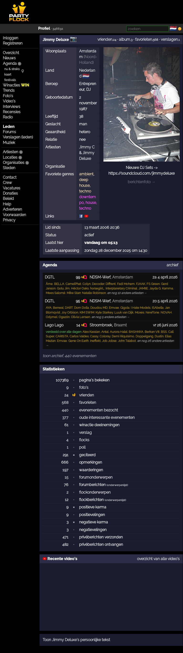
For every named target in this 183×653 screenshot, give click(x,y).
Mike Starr (74, 293)
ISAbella (157, 307)
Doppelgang (144, 336)
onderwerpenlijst (117, 485)
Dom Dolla (81, 307)
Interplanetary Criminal (121, 288)
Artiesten (10, 152)
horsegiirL (97, 288)
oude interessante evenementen (107, 417)
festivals (10, 80)
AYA (48, 307)
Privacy (9, 220)
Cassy (94, 336)
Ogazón (64, 317)
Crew (7, 182)
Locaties (10, 157)
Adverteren (12, 209)
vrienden (104, 39)
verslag (85, 432)
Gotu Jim (63, 288)
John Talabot (127, 341)
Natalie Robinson (94, 293)
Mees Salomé (55, 293)
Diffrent (111, 284)
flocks (84, 440)
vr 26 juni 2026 (165, 325)
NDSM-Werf (100, 277)
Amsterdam (122, 277)
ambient (86, 174)
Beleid (8, 198)
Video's (9, 101)
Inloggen (10, 38)
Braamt (120, 325)
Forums (9, 132)
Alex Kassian (91, 332)
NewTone (152, 312)
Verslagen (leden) (18, 137)
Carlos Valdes (79, 336)
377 (65, 417)
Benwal (58, 307)
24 (66, 395)
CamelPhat (73, 284)
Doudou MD (98, 307)
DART (69, 307)
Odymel (51, 317)
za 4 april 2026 (165, 277)
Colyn (86, 284)
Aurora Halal (118, 332)
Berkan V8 (152, 332)
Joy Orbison (69, 312)
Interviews (11, 106)
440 (65, 410)
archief (172, 265)
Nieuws (9, 58)
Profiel (44, 28)
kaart (7, 74)
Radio (8, 117)
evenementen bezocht (98, 410)
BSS (164, 332)
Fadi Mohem (126, 284)
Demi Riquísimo (123, 336)
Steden (9, 168)
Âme (49, 284)
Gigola (124, 307)
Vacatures (11, 188)
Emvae (114, 307)
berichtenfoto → (141, 182)
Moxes (139, 312)
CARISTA (62, 336)
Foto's (8, 96)
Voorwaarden (14, 215)
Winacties (16, 85)
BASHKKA (136, 332)
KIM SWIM (87, 312)
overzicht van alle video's (158, 559)
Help (7, 204)
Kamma (167, 288)
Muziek (9, 142)
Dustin (159, 336)
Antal (104, 332)
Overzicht (11, 53)
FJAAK (140, 284)
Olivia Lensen (80, 317)
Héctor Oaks (80, 288)
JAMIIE (143, 288)
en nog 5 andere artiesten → (111, 317)
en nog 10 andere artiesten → (127, 293)
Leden (9, 126)
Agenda (10, 63)
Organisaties (13, 162)
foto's (83, 387)
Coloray (105, 336)
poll (82, 447)
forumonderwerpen (95, 477)
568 (65, 402)
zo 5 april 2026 (165, 301)
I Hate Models (140, 307)
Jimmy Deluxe (56, 39)
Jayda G (155, 288)
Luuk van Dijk (123, 312)
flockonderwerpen (95, 492)
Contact (9, 177)
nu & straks (12, 69)
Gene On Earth (78, 341)
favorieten (143, 39)
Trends (9, 90)
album (124, 39)
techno (85, 191)
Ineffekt (95, 341)
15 (66, 477)
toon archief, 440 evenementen (69, 356)
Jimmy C (87, 147)
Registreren (12, 43)
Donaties (10, 193)
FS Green (153, 284)
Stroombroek (101, 325)
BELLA (59, 284)
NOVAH (166, 312)
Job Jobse (109, 341)
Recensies (11, 112)
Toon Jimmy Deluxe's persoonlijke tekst (76, 640)
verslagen (169, 39)
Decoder (98, 284)
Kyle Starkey (104, 312)
